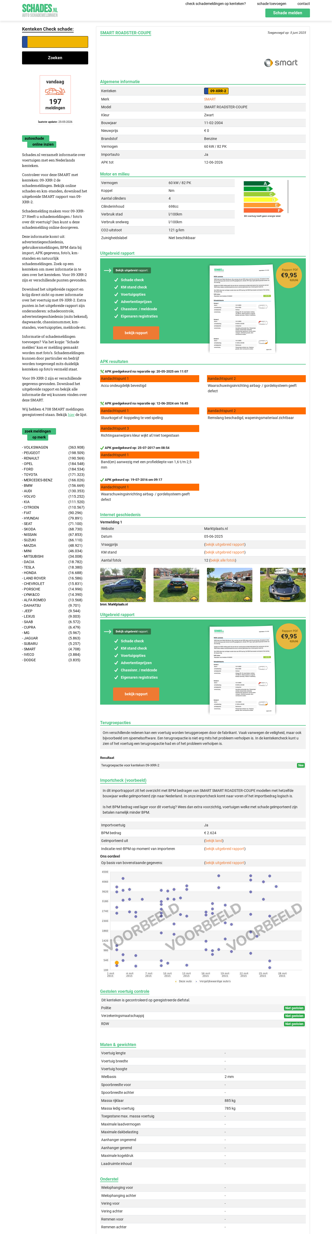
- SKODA (52, 529)
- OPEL (53, 464)
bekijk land (213, 841)
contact (304, 4)
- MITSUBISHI (52, 556)
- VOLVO (53, 496)
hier (71, 414)
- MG (51, 633)
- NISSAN (52, 534)
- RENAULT (53, 458)
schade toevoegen (271, 4)
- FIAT (52, 513)
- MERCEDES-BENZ (53, 480)
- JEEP (51, 611)
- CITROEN (53, 507)
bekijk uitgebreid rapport (224, 544)
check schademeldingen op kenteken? (215, 4)
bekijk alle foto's (222, 560)
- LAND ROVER (52, 578)
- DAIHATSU (51, 605)
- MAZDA (52, 545)
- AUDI (53, 491)
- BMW (53, 485)
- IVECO (51, 654)
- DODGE (51, 660)
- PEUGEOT (53, 453)
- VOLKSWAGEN (53, 447)
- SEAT (52, 524)
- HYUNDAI (52, 518)
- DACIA (52, 562)
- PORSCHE (52, 589)
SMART (210, 99)
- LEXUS (51, 616)
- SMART (51, 649)
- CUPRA (51, 627)
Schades (40, 10)
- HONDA (52, 573)
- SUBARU (51, 643)
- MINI (52, 551)
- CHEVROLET (52, 583)
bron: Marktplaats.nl (114, 604)
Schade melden (287, 12)
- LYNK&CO (52, 594)
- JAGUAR (51, 638)
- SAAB (51, 622)
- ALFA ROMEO (52, 600)
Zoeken (55, 57)
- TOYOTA (53, 474)
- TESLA (52, 567)
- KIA (53, 502)
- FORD (53, 469)
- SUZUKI (52, 540)
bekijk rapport (136, 333)
